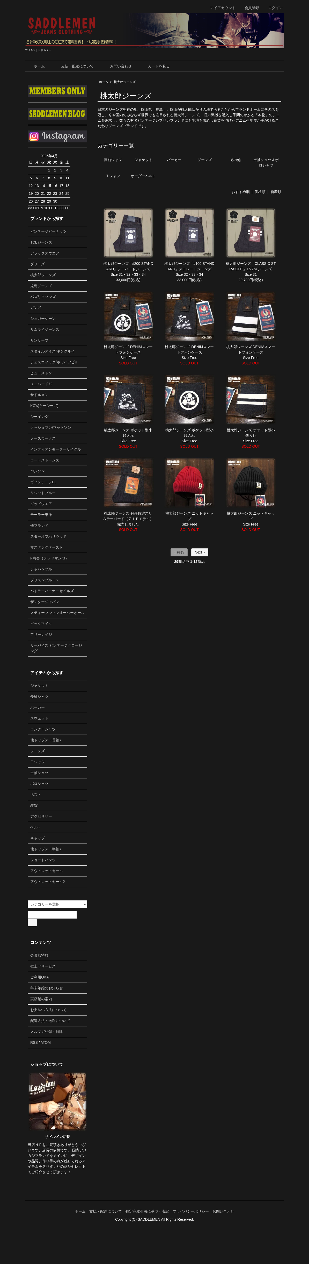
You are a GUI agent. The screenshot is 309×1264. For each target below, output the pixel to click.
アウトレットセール (46, 871)
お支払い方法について (48, 1010)
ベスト (35, 794)
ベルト (35, 827)
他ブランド (39, 525)
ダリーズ (37, 264)
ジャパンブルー (43, 569)
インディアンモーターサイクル (55, 449)
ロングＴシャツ (43, 729)
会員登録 (249, 8)
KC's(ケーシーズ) (44, 406)
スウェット (39, 718)
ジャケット (143, 160)
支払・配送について (74, 66)
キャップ (37, 838)
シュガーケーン (43, 318)
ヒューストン (41, 373)
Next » (200, 552)
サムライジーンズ (44, 329)
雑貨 (34, 805)
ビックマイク (41, 623)
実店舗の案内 (41, 999)
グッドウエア (41, 504)
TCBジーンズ (41, 242)
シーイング (39, 417)
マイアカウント (220, 8)
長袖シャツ (113, 160)
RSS (34, 1042)
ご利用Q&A (39, 977)
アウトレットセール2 (47, 882)
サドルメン (39, 395)
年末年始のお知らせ (46, 988)
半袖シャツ (39, 773)
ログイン (273, 8)
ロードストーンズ (44, 460)
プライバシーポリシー (191, 1211)
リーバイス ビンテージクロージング (56, 648)
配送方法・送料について (50, 1021)
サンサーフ (39, 340)
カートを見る (155, 66)
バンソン (37, 471)
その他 (235, 160)
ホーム (35, 66)
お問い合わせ (117, 66)
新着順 (275, 192)
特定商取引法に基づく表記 (147, 1211)
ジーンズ (204, 160)
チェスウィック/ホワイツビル (54, 362)
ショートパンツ (43, 860)
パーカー (174, 160)
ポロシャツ (39, 784)
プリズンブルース (44, 580)
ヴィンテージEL (43, 482)
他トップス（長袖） (46, 740)
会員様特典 (39, 955)
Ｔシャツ (113, 176)
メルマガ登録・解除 (46, 1032)
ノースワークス (43, 438)
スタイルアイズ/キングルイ (52, 351)
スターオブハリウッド (48, 536)
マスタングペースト (46, 547)
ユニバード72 (41, 384)
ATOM (46, 1042)
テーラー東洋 (41, 515)
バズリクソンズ (43, 297)
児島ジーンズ (41, 286)
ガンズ (35, 308)
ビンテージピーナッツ (48, 231)
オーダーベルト (143, 176)
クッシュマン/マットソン (50, 427)
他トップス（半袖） (46, 849)
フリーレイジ (41, 634)
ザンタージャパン (44, 602)
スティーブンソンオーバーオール (57, 613)
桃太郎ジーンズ (125, 82)
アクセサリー (41, 816)
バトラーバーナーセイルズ (52, 591)
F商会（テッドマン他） (49, 558)
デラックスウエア (44, 253)
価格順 (260, 192)
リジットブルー (43, 493)
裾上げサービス (43, 966)
